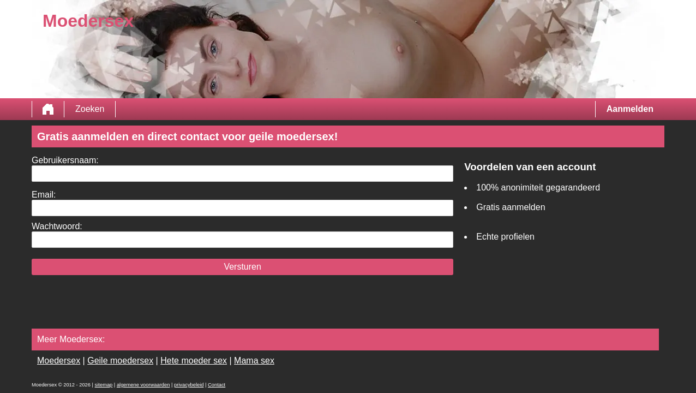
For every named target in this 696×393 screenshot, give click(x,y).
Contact (216, 385)
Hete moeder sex (193, 360)
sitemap (104, 385)
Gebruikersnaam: (65, 160)
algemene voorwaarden (143, 385)
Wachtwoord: (57, 226)
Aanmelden (630, 109)
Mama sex (254, 360)
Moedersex (58, 360)
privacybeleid (188, 385)
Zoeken (89, 109)
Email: (44, 194)
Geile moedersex (120, 360)
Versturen (242, 266)
